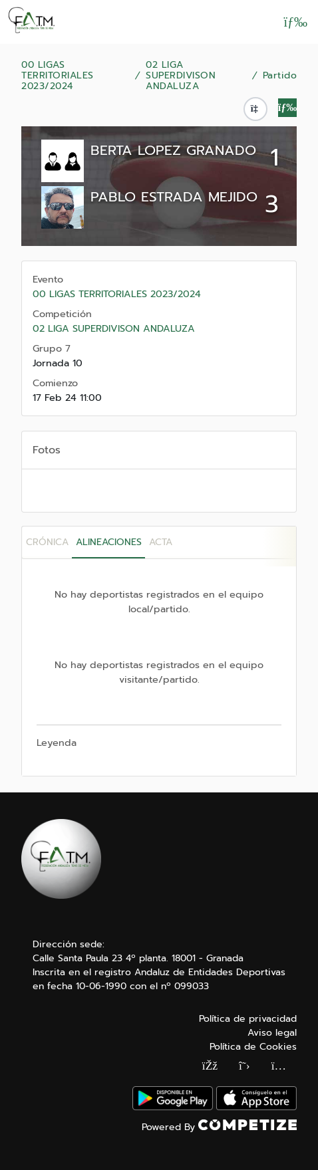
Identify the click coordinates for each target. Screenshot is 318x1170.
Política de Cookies (253, 1047)
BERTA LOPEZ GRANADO (173, 150)
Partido (280, 75)
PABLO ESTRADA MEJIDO (173, 196)
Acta (160, 542)
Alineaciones (109, 542)
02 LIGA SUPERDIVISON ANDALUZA (181, 76)
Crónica (47, 542)
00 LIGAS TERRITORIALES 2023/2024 (57, 76)
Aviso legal (272, 1033)
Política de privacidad (248, 1019)
